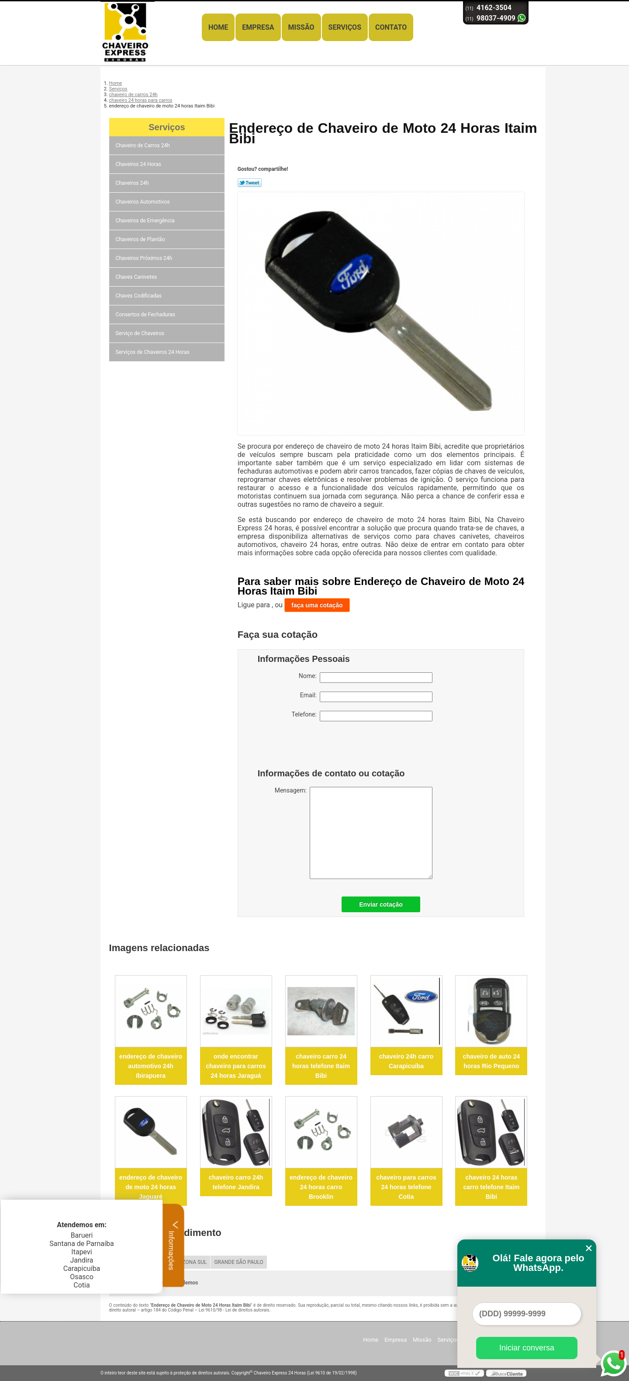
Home (218, 27)
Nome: (365, 677)
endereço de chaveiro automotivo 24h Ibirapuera (150, 1066)
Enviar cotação (381, 904)
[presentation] (313, 747)
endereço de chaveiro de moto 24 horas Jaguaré (150, 1187)
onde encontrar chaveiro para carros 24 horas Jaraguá (236, 1066)
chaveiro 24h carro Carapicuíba (406, 1061)
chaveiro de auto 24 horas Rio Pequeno (491, 1061)
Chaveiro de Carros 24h (143, 145)
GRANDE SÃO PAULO (238, 1262)
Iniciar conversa (526, 1347)
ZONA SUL (194, 1262)
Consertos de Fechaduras (146, 315)
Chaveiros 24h (133, 183)
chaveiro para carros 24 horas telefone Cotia (406, 1187)
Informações (173, 1245)
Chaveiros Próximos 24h (145, 258)
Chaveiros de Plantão (141, 239)
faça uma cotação (317, 605)
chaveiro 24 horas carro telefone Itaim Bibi (491, 1187)
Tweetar (250, 182)
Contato (391, 27)
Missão (301, 27)
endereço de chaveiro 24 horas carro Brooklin (321, 1187)
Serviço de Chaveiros (141, 333)
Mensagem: (353, 833)
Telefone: (362, 716)
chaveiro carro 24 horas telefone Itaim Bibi (321, 1066)
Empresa (258, 27)
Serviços (344, 27)
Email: (366, 697)
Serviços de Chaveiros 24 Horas (153, 352)
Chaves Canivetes (137, 277)
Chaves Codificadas (139, 296)
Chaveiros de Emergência (146, 221)
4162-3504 (494, 7)
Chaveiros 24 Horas (139, 164)
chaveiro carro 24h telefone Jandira (236, 1182)
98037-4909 (496, 18)
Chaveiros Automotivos (143, 202)
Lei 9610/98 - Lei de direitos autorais (234, 1310)
